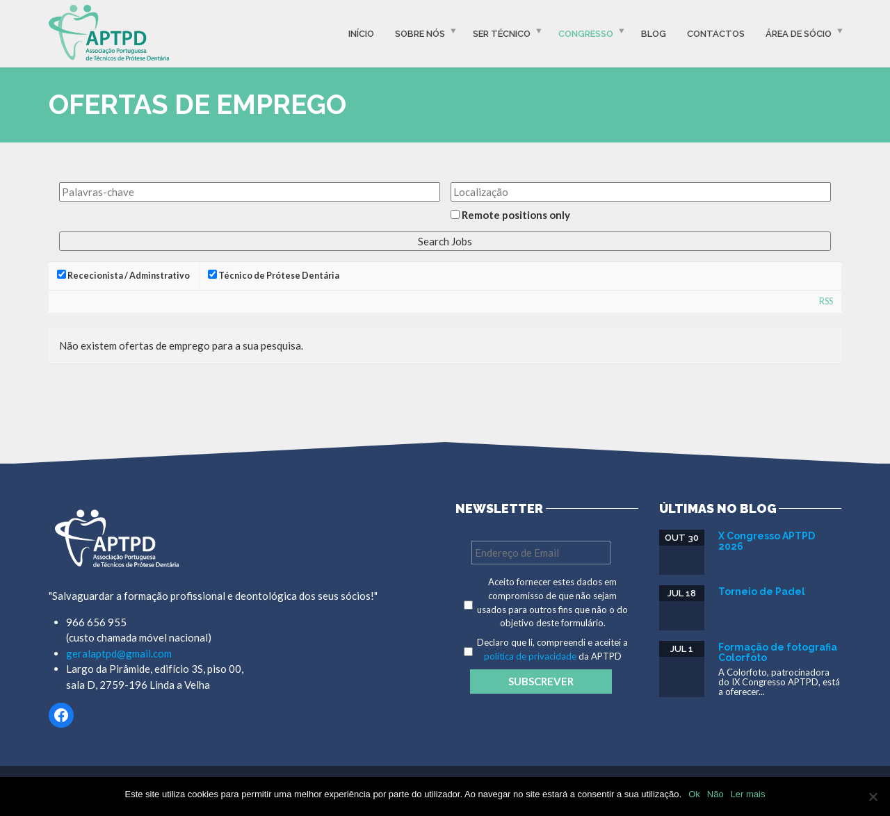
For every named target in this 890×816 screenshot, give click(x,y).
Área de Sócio (799, 33)
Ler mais (748, 794)
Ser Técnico (502, 33)
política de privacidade (530, 656)
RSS (826, 301)
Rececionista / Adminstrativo (123, 275)
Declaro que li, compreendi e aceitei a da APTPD (552, 649)
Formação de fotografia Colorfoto (777, 652)
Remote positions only (516, 215)
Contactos (716, 33)
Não (715, 794)
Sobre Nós (420, 33)
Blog (653, 33)
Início (361, 33)
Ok (694, 794)
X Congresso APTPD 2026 (766, 541)
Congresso (585, 33)
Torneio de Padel (761, 591)
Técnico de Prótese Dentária (273, 275)
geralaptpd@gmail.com (119, 653)
